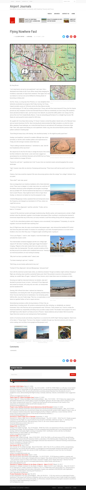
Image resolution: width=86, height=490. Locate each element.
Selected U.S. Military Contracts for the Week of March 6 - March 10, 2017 (31, 464)
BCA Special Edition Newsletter (19, 455)
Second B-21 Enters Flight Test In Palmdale (23, 416)
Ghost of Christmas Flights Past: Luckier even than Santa (32, 21)
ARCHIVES (18, 1)
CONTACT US (25, 1)
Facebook (61, 1)
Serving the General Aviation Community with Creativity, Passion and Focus (32, 9)
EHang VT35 (13, 426)
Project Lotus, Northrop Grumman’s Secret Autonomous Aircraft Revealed (31, 407)
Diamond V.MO (14, 436)
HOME (31, 1)
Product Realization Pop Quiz (18, 474)
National (29, 36)
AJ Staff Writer (20, 36)
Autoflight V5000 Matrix (17, 386)
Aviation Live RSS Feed (20, 380)
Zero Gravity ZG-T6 (15, 445)
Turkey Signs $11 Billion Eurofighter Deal (22, 397)
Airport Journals (20, 6)
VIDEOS (12, 1)
